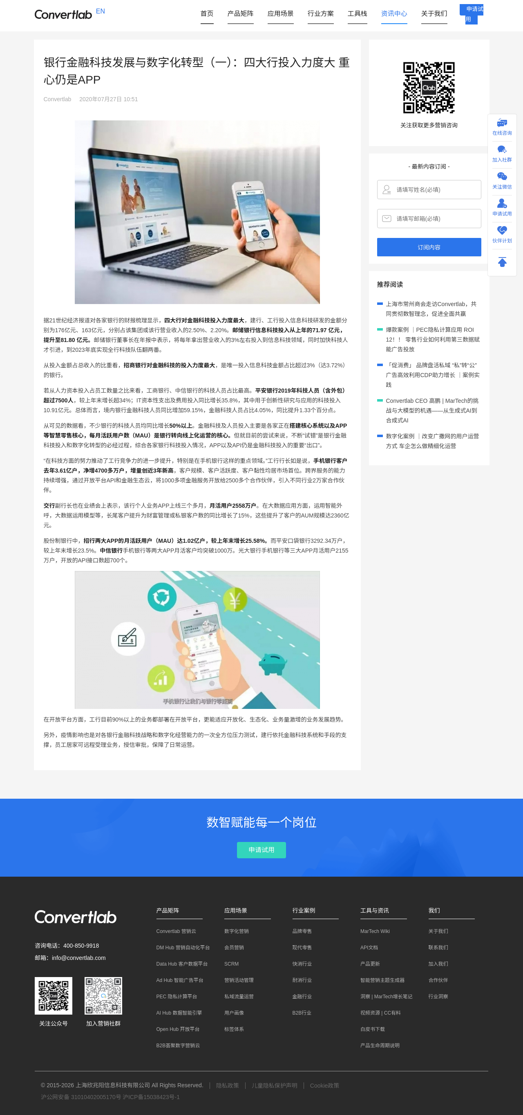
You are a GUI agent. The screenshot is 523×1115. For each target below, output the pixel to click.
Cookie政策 (325, 1085)
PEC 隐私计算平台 (172, 997)
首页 (204, 13)
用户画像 (230, 1013)
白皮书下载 (368, 1029)
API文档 (365, 948)
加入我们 (434, 964)
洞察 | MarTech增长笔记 (382, 997)
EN (100, 11)
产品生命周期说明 (376, 1045)
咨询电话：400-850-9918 (67, 945)
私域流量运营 (235, 997)
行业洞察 (434, 997)
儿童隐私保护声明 (274, 1085)
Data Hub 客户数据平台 (178, 964)
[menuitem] (204, 14)
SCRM (227, 964)
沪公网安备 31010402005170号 (81, 1097)
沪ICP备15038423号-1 (151, 1097)
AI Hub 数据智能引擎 (175, 1013)
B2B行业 (298, 1013)
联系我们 (434, 948)
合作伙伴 (434, 980)
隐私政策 (227, 1085)
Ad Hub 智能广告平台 (175, 980)
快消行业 (298, 964)
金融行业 (298, 997)
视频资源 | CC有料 (376, 1013)
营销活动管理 (235, 980)
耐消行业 (298, 980)
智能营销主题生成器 (378, 980)
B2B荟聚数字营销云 (174, 1045)
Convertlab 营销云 (172, 931)
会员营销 (230, 948)
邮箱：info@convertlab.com (70, 958)
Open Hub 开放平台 (174, 1029)
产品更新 (366, 964)
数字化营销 (232, 931)
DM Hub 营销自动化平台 (179, 948)
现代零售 (298, 948)
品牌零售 (298, 931)
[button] (238, 13)
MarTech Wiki (371, 931)
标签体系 (230, 1029)
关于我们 (434, 931)
